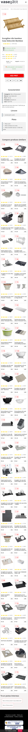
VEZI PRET (14, 75)
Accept (20, 730)
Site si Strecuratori (8, 705)
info (12, 162)
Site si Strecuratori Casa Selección (19, 9)
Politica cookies (18, 716)
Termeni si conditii (11, 715)
